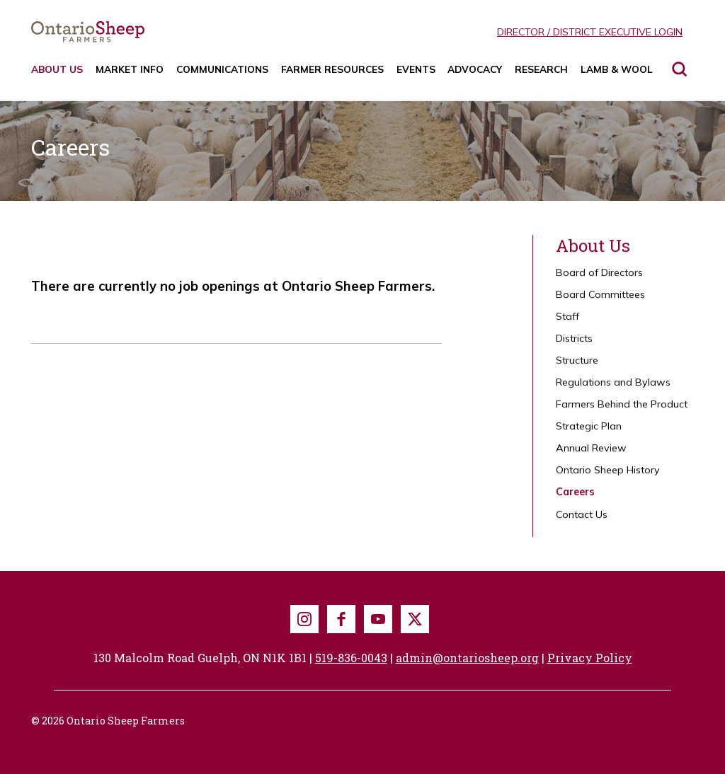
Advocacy (474, 69)
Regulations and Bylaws (613, 387)
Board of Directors (599, 278)
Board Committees (600, 300)
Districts (574, 343)
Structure (577, 365)
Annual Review (591, 453)
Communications (222, 69)
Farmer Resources (332, 69)
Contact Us (581, 519)
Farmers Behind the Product (621, 409)
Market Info (130, 69)
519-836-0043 (351, 657)
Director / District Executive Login (590, 31)
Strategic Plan (589, 431)
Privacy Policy (589, 657)
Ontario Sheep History (608, 475)
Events (415, 69)
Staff (567, 322)
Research (541, 69)
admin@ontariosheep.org (467, 657)
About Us (57, 69)
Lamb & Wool (617, 69)
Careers (575, 497)
